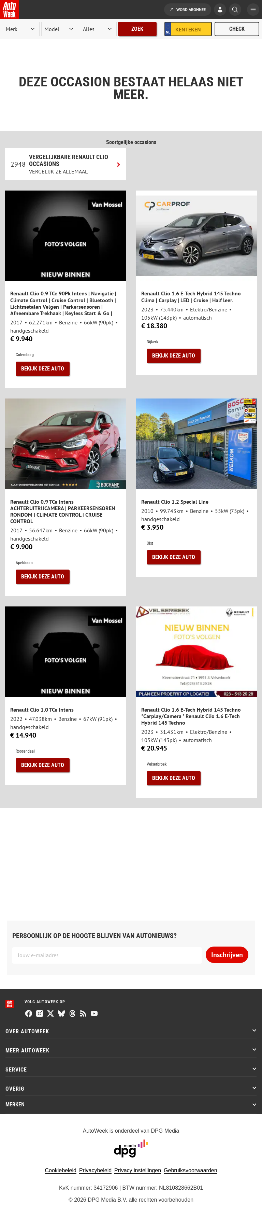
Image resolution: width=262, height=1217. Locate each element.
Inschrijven (227, 954)
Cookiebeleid (60, 1170)
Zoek (137, 29)
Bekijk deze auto (42, 368)
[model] (59, 29)
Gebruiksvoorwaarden (190, 1170)
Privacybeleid (95, 1170)
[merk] (21, 29)
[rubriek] (98, 29)
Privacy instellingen (137, 1170)
